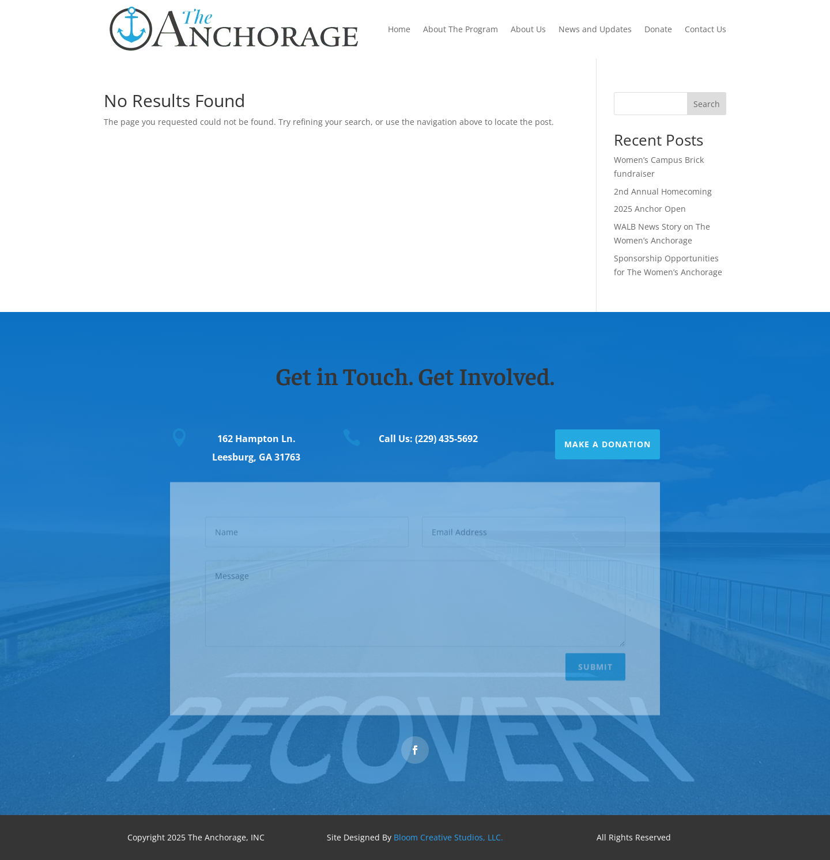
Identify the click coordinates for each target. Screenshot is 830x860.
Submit (595, 664)
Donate (658, 29)
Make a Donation (607, 444)
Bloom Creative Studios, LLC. (448, 837)
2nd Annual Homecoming (663, 191)
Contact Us (705, 29)
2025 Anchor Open (650, 208)
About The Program (460, 29)
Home (399, 29)
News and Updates (595, 29)
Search (706, 103)
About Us (528, 29)
